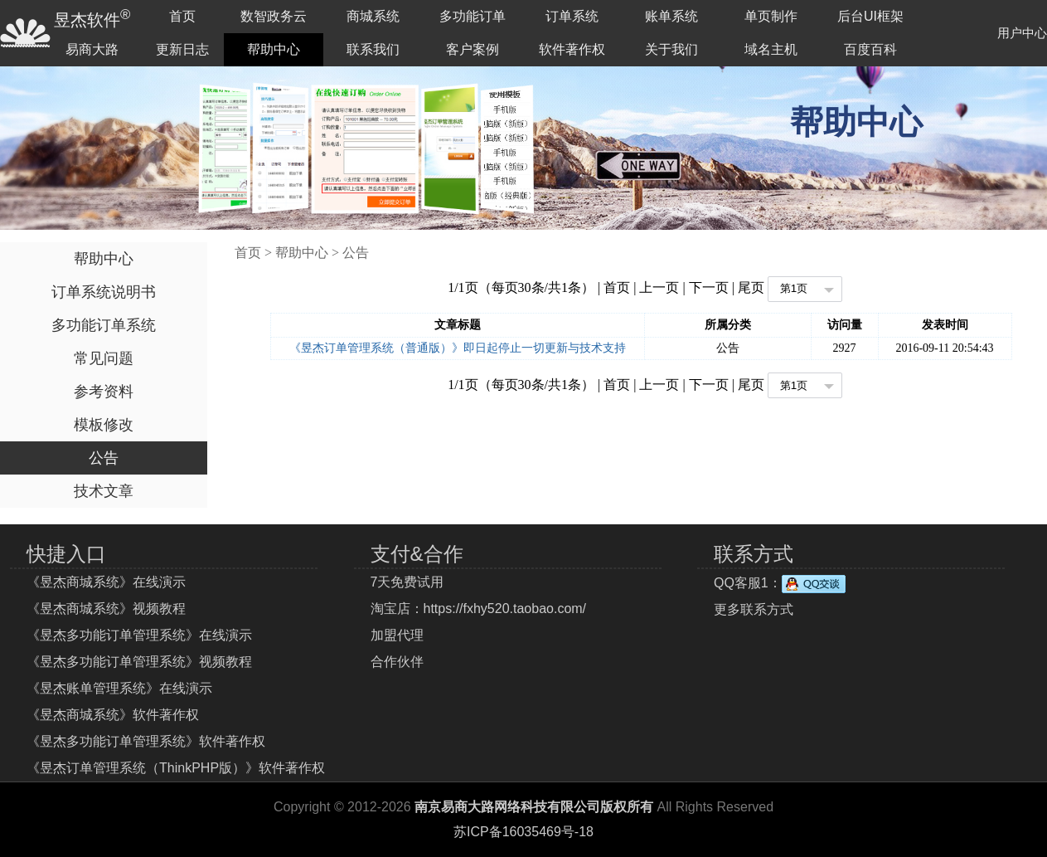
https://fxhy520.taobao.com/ (505, 608)
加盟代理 (397, 635)
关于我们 (671, 49)
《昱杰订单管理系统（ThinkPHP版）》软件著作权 (176, 768)
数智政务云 (273, 16)
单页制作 (770, 16)
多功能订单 (472, 16)
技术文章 (103, 491)
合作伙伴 (397, 662)
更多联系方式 (753, 609)
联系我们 (373, 49)
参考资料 (103, 391)
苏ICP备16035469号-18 (523, 832)
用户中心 (1022, 33)
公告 (104, 458)
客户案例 (472, 49)
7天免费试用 (407, 582)
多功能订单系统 (103, 325)
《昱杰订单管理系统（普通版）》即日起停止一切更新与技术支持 (457, 348)
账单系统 (671, 16)
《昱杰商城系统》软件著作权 (113, 715)
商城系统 (373, 16)
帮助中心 (273, 49)
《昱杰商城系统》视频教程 (106, 608)
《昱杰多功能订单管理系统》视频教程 (139, 662)
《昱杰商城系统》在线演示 (106, 582)
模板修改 (103, 424)
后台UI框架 (870, 16)
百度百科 (870, 49)
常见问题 (103, 358)
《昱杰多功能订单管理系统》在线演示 (139, 635)
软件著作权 (572, 49)
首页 (182, 16)
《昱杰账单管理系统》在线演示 (119, 688)
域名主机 (770, 49)
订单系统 (572, 16)
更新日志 (182, 49)
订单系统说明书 (103, 292)
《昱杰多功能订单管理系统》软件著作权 (146, 741)
